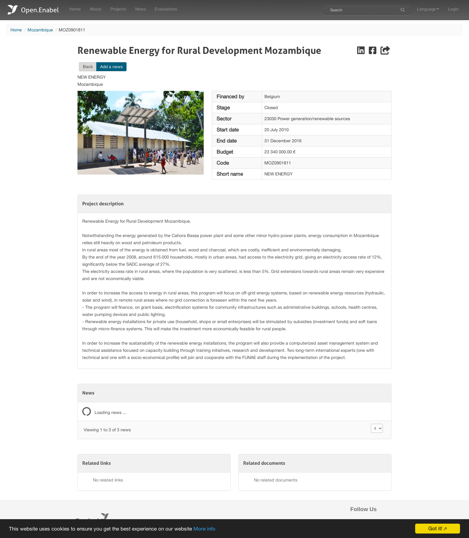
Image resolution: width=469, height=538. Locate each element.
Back (88, 66)
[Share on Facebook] (373, 52)
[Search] (402, 10)
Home (75, 8)
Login (453, 8)
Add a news (111, 66)
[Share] (385, 52)
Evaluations (166, 8)
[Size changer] (377, 428)
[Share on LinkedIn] (361, 52)
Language (428, 8)
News (140, 8)
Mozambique (40, 29)
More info (204, 529)
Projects (118, 8)
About (95, 8)
